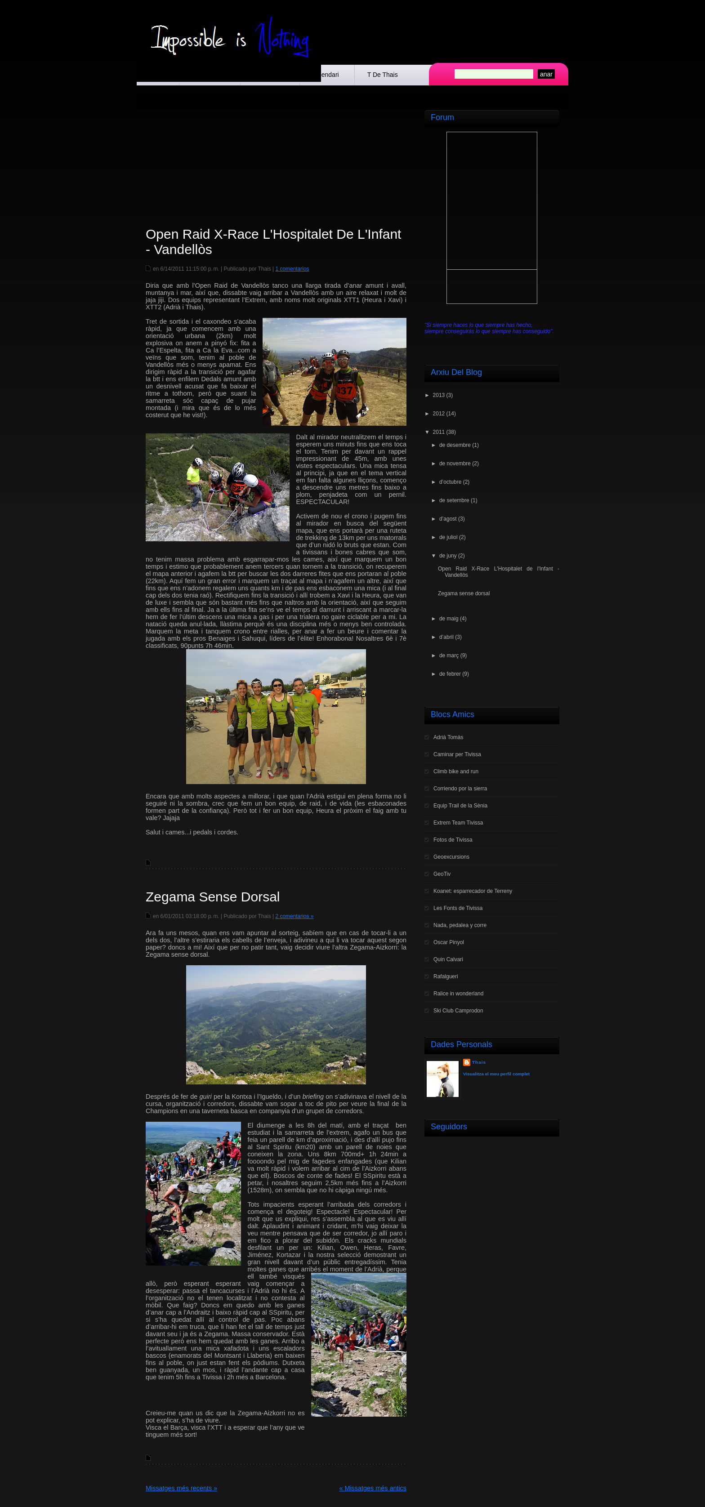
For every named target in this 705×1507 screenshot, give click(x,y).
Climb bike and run (455, 771)
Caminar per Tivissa (457, 754)
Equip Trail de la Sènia (460, 806)
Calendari (325, 74)
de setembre (454, 500)
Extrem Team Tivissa (458, 823)
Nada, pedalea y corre (459, 925)
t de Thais (382, 74)
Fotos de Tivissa (453, 840)
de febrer (450, 674)
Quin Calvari (448, 959)
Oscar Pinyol (448, 942)
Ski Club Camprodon (458, 1011)
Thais (479, 1062)
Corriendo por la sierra (460, 788)
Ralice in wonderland (458, 993)
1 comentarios (292, 269)
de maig (449, 618)
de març (449, 655)
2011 (439, 432)
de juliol (448, 537)
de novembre (455, 463)
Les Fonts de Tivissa (457, 908)
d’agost (448, 519)
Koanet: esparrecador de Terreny (472, 891)
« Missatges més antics (372, 1488)
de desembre (455, 445)
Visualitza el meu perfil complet (496, 1073)
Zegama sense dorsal (213, 896)
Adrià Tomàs (448, 737)
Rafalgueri (445, 976)
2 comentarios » (294, 916)
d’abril (446, 637)
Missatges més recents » (181, 1488)
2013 (439, 395)
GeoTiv (442, 874)
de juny (448, 556)
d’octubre (450, 482)
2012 (439, 413)
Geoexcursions (451, 857)
